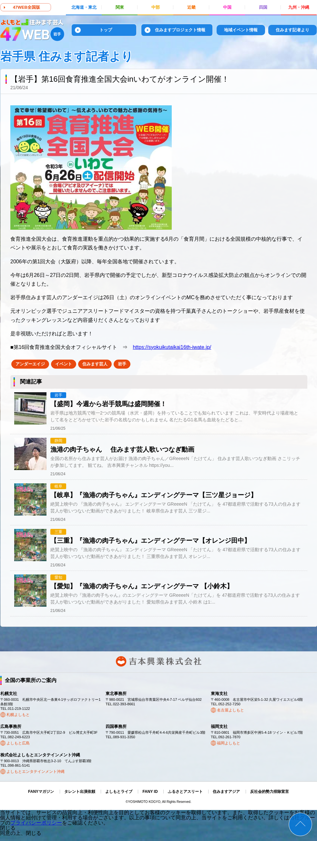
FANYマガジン (41, 791)
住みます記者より (292, 29)
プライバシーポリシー (36, 822)
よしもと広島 (18, 743)
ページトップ (300, 824)
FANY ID (150, 791)
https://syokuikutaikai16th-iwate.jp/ (172, 347)
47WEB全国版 (26, 7)
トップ (105, 29)
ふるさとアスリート (185, 791)
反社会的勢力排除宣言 (269, 791)
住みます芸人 (94, 364)
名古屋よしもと (230, 710)
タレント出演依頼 (79, 791)
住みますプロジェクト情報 (180, 29)
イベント (63, 364)
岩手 (122, 364)
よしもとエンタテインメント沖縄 (35, 771)
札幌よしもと (18, 714)
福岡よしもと (228, 743)
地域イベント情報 (241, 29)
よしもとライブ (118, 791)
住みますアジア (226, 791)
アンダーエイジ (30, 364)
